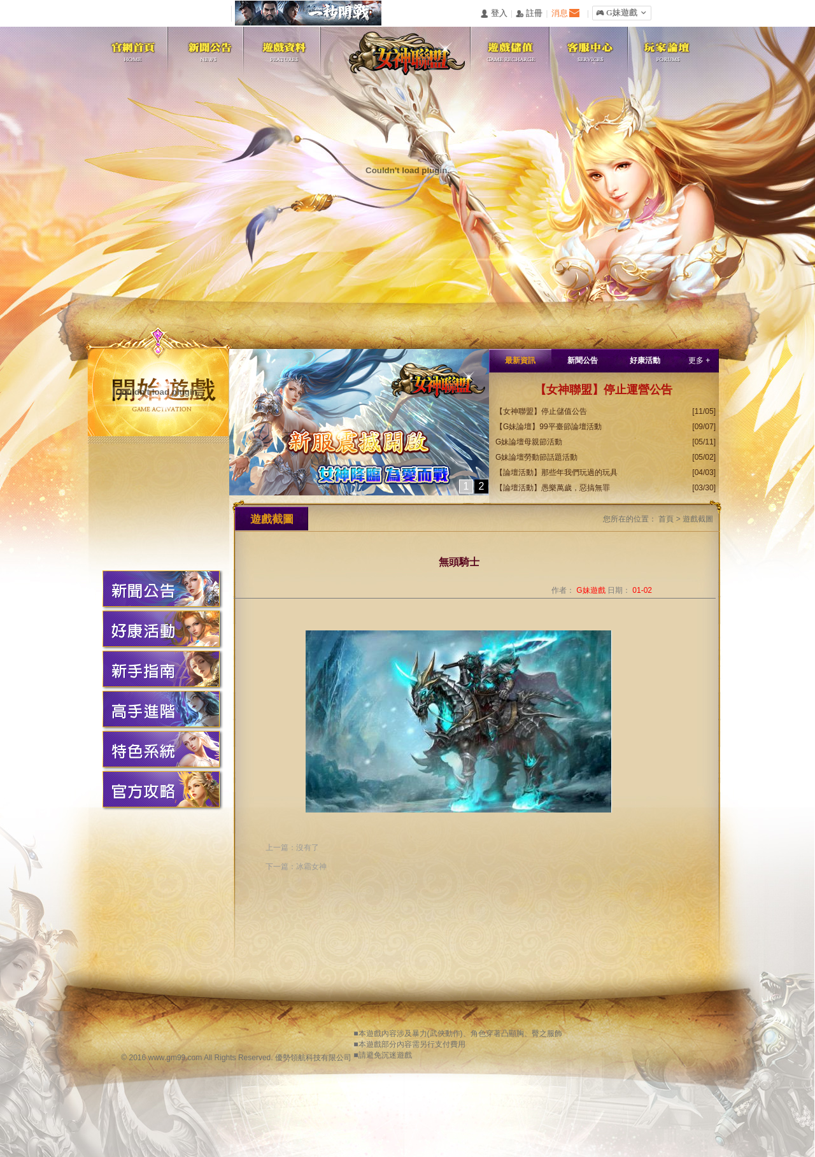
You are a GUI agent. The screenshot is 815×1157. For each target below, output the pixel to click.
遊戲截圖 (698, 519)
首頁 (666, 519)
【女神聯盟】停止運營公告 (603, 389)
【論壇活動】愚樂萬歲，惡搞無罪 (552, 487)
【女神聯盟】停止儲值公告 (541, 411)
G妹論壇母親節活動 (528, 441)
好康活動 (645, 360)
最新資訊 (520, 360)
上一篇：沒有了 (292, 847)
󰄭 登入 (493, 14)
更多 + (699, 360)
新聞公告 (582, 360)
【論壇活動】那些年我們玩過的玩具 (556, 472)
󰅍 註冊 (529, 14)
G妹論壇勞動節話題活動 (536, 457)
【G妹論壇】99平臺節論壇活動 (548, 426)
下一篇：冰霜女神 (296, 866)
